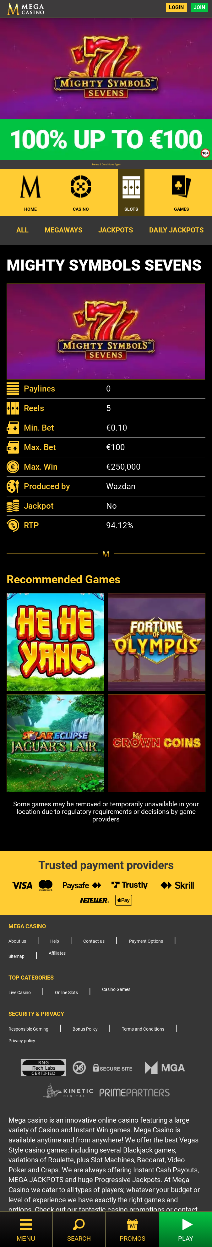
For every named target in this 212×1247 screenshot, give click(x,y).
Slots (131, 209)
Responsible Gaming (28, 1029)
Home (30, 209)
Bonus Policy (85, 1029)
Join (199, 7)
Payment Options (146, 941)
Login (176, 7)
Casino (81, 209)
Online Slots (66, 992)
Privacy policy (21, 1041)
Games (181, 209)
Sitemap (16, 956)
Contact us (94, 941)
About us (17, 941)
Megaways (64, 230)
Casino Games (116, 989)
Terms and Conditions (143, 1029)
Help (54, 941)
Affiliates (57, 953)
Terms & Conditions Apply (106, 164)
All (22, 230)
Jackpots (115, 230)
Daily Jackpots (176, 230)
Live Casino (19, 992)
